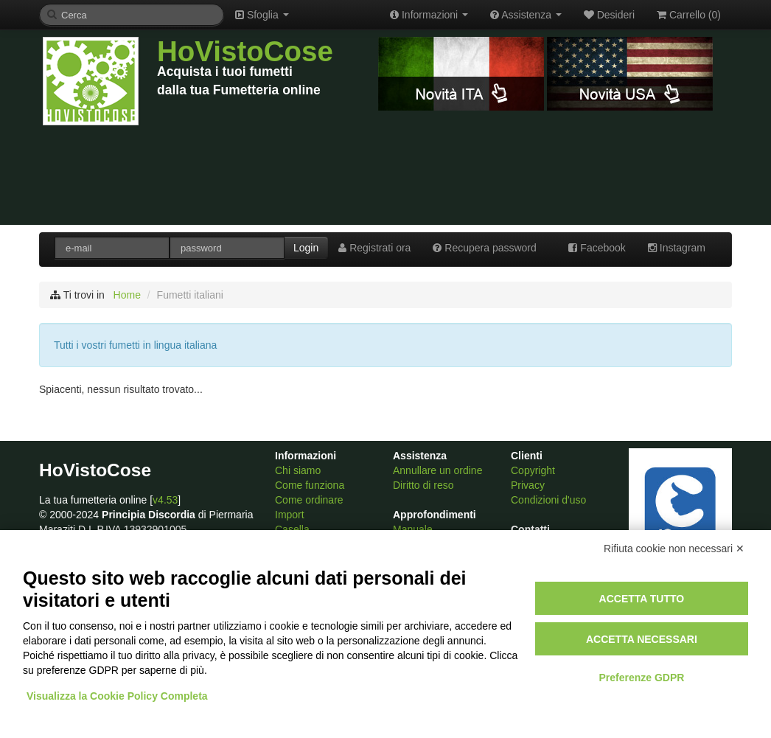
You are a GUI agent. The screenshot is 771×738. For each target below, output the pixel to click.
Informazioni (429, 15)
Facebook (596, 248)
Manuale (413, 529)
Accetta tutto (642, 599)
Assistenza (526, 15)
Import (289, 515)
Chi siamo (298, 470)
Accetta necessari (641, 639)
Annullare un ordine (437, 470)
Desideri (609, 15)
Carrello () (689, 15)
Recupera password (484, 248)
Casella (292, 529)
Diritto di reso (423, 485)
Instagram (676, 248)
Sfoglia (262, 15)
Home (127, 295)
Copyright (533, 470)
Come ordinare (309, 500)
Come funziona (309, 485)
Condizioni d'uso (548, 500)
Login (305, 248)
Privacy (528, 485)
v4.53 (165, 500)
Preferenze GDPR (641, 677)
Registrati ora (374, 248)
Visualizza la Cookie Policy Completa (117, 696)
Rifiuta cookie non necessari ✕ (674, 548)
